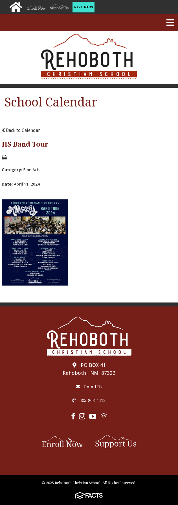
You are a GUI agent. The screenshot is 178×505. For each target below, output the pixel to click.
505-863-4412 (89, 400)
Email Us (89, 386)
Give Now (83, 7)
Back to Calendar (21, 130)
